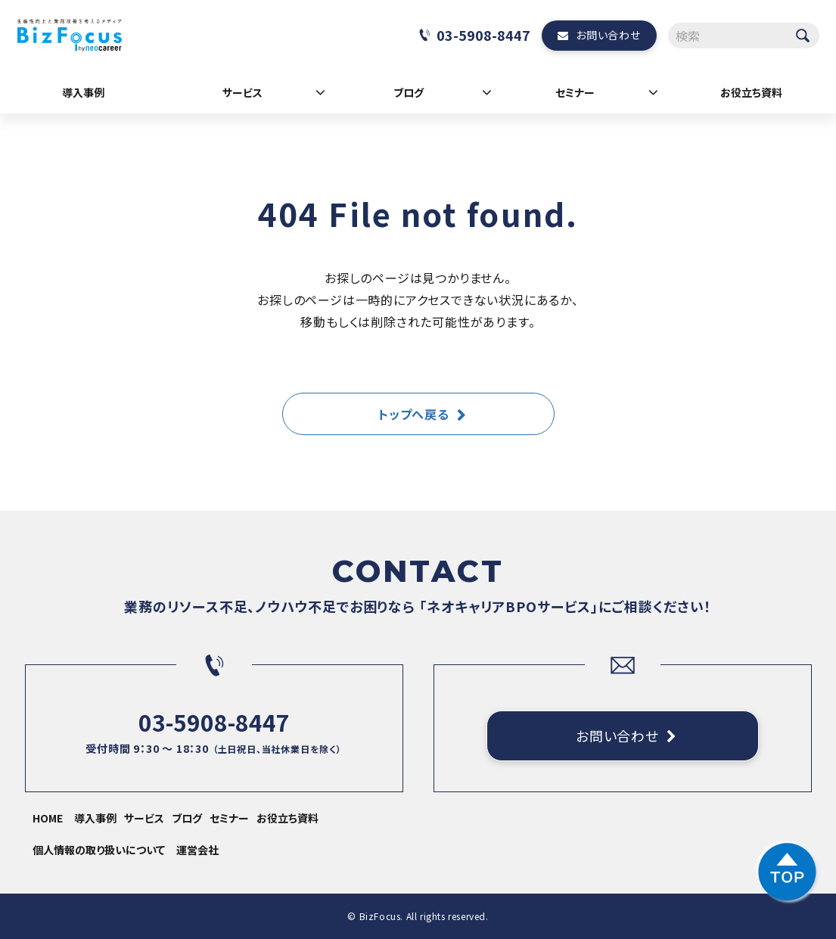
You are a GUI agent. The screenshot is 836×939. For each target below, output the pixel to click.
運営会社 (197, 850)
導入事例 (83, 92)
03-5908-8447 (483, 35)
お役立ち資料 (751, 92)
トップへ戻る (413, 414)
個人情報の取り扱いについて (99, 850)
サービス (242, 92)
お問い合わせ (608, 34)
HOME (48, 818)
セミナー (575, 92)
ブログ (408, 92)
